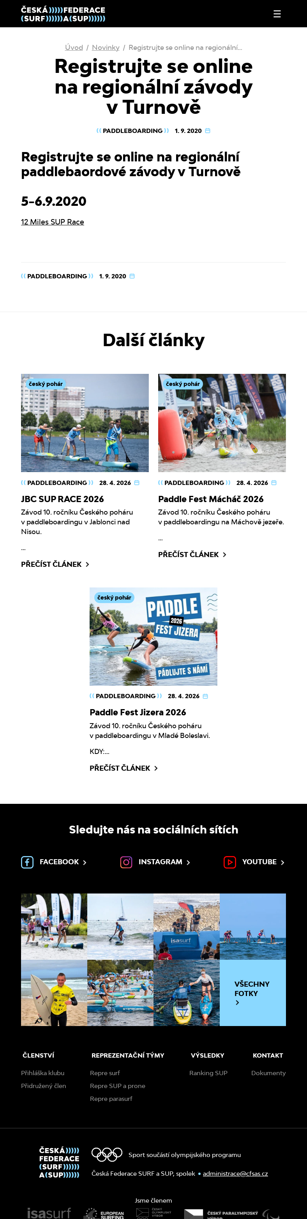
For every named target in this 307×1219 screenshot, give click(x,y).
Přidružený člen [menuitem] (43, 1086)
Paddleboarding (132, 130)
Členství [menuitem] (38, 1055)
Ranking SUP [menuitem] (208, 1073)
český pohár (46, 383)
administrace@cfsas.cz (235, 1173)
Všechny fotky (252, 993)
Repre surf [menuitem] (105, 1073)
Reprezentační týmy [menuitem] (128, 1055)
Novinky (106, 47)
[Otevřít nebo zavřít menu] (277, 14)
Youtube (255, 862)
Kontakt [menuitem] (268, 1055)
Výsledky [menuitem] (207, 1055)
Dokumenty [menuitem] (268, 1073)
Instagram (156, 862)
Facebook (54, 862)
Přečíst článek (56, 564)
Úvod (74, 47)
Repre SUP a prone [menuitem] (117, 1086)
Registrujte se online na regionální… (185, 47)
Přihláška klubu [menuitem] (42, 1073)
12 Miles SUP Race (52, 222)
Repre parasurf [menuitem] (111, 1098)
